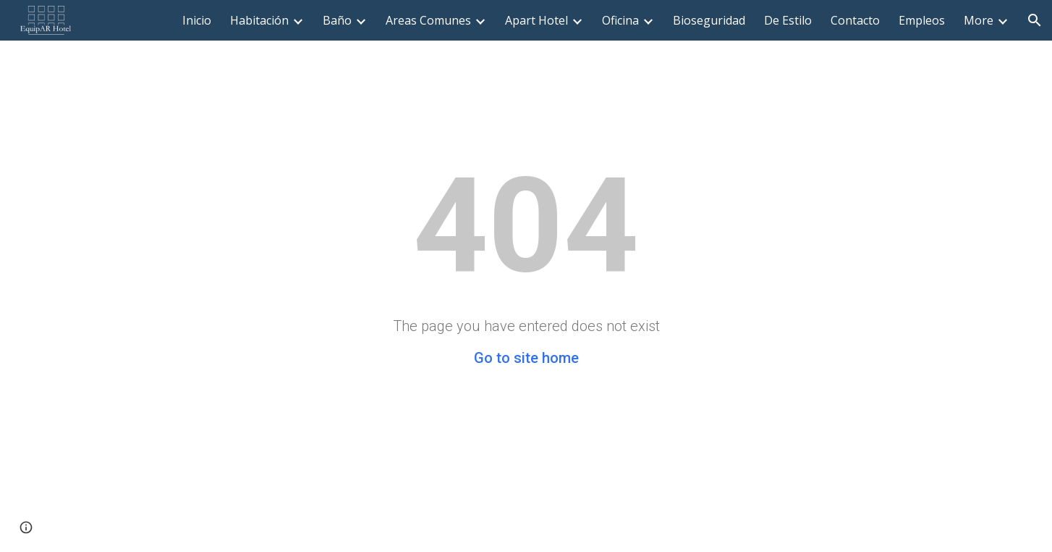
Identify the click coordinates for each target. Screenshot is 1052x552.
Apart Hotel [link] (536, 20)
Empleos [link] (922, 20)
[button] (1034, 20)
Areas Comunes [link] (428, 20)
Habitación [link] (259, 20)
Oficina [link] (620, 20)
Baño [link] (337, 20)
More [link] (978, 20)
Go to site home (526, 358)
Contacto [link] (855, 20)
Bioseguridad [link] (709, 20)
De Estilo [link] (788, 20)
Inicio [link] (196, 20)
